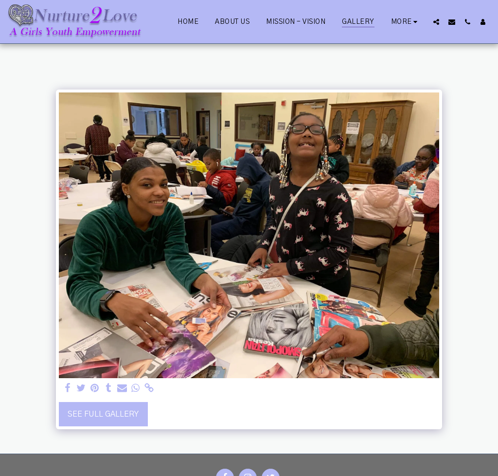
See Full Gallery (103, 414)
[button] (436, 21)
